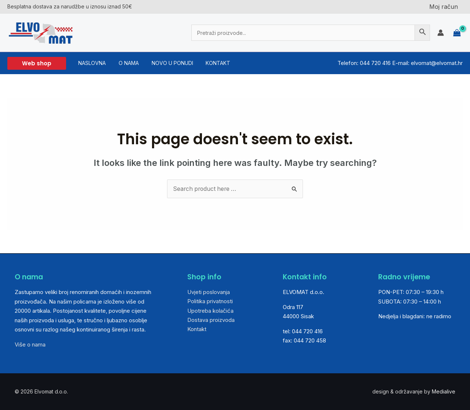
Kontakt (196, 329)
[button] (36, 63)
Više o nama (30, 344)
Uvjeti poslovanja (208, 292)
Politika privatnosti (210, 301)
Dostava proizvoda (211, 320)
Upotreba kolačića (210, 310)
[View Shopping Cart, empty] (457, 32)
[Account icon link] (440, 32)
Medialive (443, 391)
